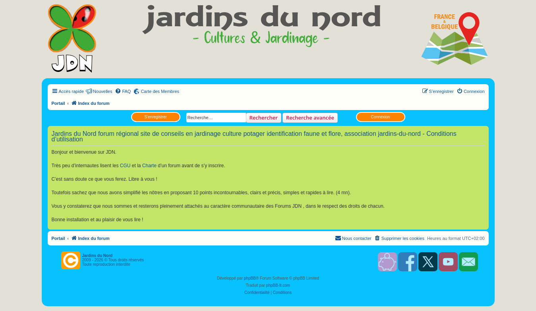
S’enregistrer (155, 117)
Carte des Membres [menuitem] (160, 91)
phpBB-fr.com (278, 285)
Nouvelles (102, 91)
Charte (149, 165)
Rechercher (264, 117)
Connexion (380, 117)
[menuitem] (123, 91)
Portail (58, 103)
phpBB (250, 278)
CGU (125, 165)
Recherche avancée (310, 117)
